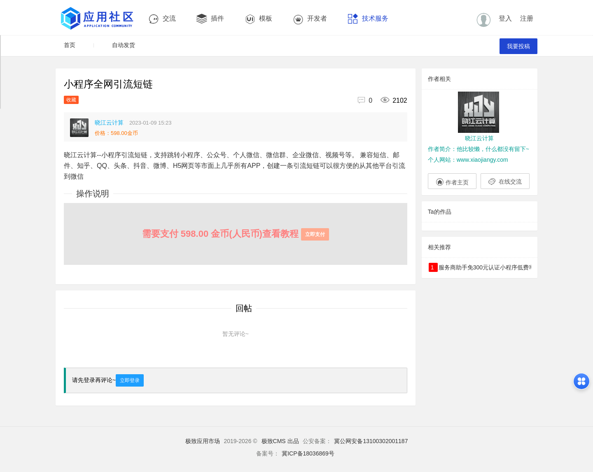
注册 (526, 18)
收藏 (71, 100)
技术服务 (368, 18)
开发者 (310, 18)
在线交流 (505, 181)
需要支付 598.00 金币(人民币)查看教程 (235, 234)
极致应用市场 (202, 441)
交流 (162, 18)
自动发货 (123, 45)
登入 (505, 18)
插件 (210, 18)
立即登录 (130, 380)
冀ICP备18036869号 (308, 453)
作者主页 (452, 181)
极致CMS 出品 (280, 441)
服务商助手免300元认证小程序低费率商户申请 (480, 267)
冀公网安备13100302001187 (371, 441)
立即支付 (315, 234)
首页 (69, 45)
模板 (258, 18)
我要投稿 (518, 46)
